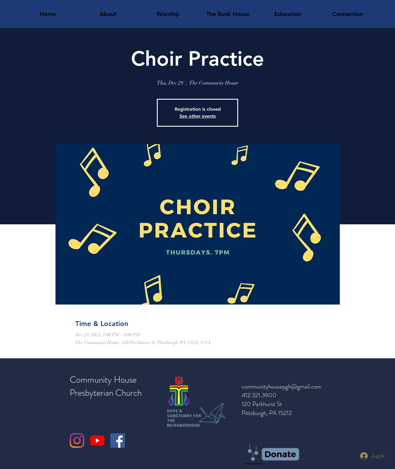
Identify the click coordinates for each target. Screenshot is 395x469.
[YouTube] (97, 440)
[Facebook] (117, 440)
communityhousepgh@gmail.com (282, 386)
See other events (197, 116)
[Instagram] (77, 440)
